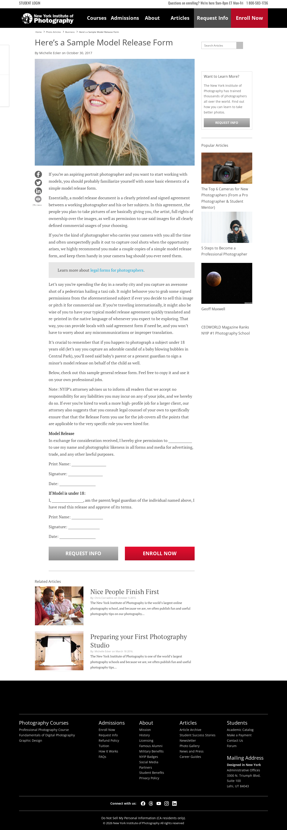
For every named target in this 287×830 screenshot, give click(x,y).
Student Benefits (151, 773)
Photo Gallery (190, 746)
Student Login (29, 3)
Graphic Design (30, 741)
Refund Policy (109, 741)
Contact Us (235, 741)
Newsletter (188, 741)
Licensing (146, 741)
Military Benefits (151, 751)
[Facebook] (143, 803)
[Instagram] (166, 803)
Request (212, 18)
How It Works (108, 751)
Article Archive (190, 730)
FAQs (102, 757)
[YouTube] (159, 803)
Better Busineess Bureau (142, 697)
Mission (145, 730)
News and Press (192, 751)
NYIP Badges (148, 757)
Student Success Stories (197, 735)
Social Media (148, 762)
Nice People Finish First (124, 591)
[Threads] (151, 803)
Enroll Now (159, 553)
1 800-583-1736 (257, 3)
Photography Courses (43, 722)
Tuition (104, 746)
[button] (38, 174)
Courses (97, 18)
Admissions (125, 18)
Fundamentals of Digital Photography (47, 735)
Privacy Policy (149, 778)
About (152, 18)
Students (237, 722)
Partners (145, 768)
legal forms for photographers (117, 270)
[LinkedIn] (174, 803)
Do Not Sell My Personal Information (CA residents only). (143, 818)
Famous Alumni (151, 746)
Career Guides (190, 757)
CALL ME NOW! (4, 60)
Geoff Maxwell (213, 308)
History (144, 735)
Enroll (249, 18)
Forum (232, 746)
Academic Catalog (240, 730)
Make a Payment (239, 735)
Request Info (4, 91)
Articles (180, 18)
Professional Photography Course (44, 730)
